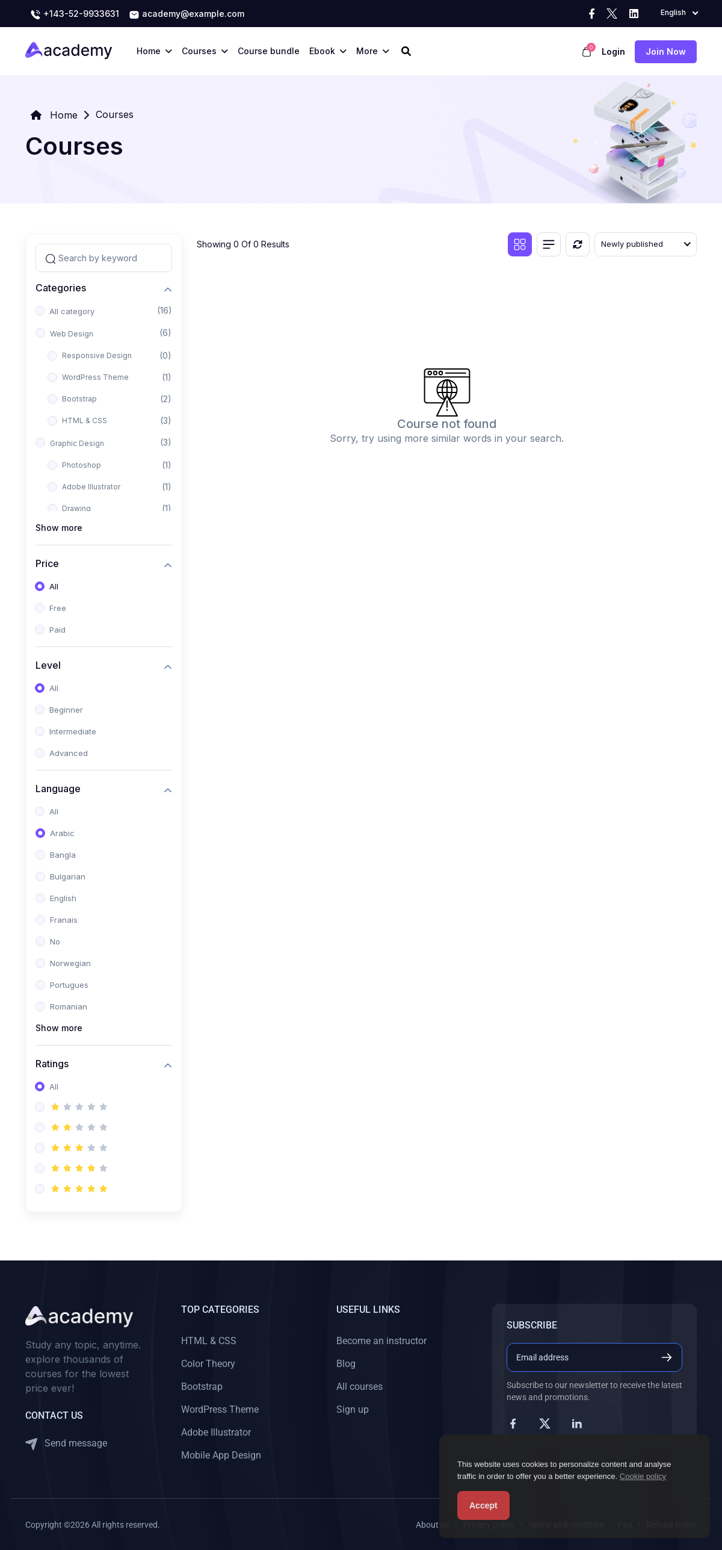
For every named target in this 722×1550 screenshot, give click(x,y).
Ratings (52, 1063)
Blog (346, 1363)
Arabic (62, 833)
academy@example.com (186, 14)
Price (47, 563)
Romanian (68, 1006)
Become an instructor (381, 1341)
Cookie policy (643, 1476)
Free (57, 608)
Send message (66, 1443)
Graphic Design (77, 443)
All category (71, 311)
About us (432, 1525)
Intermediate (72, 731)
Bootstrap (79, 398)
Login (613, 51)
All (53, 586)
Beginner (66, 710)
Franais (64, 920)
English (63, 898)
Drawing (76, 508)
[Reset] (578, 244)
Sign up (352, 1409)
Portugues (69, 985)
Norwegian (70, 963)
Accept (483, 1505)
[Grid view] (520, 244)
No (55, 941)
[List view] (549, 244)
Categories (60, 287)
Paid (57, 629)
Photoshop (81, 465)
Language (58, 788)
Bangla (63, 855)
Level (48, 665)
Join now (666, 51)
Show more (58, 527)
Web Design (71, 333)
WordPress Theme (95, 377)
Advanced (68, 753)
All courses (359, 1386)
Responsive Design (97, 355)
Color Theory (208, 1363)
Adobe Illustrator (91, 486)
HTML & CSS (84, 420)
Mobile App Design (221, 1455)
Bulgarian (67, 876)
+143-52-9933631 (74, 14)
